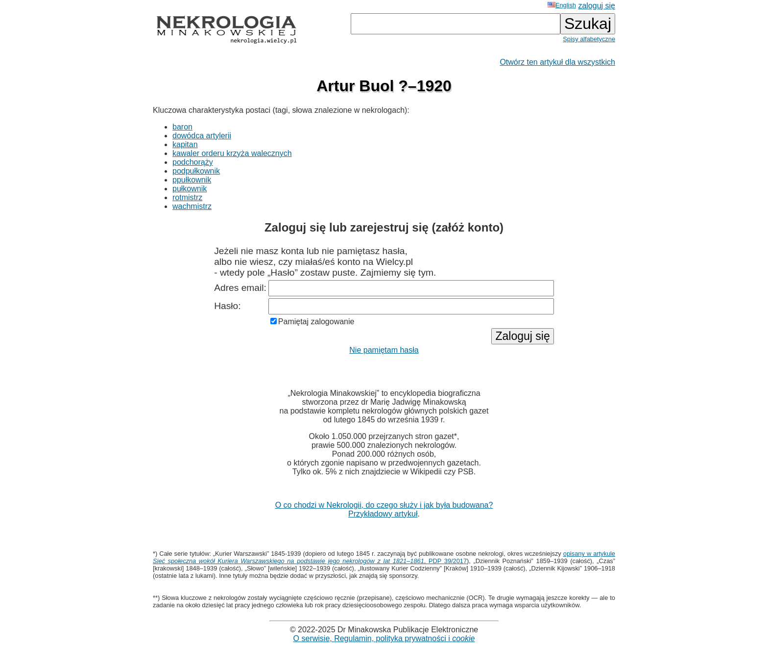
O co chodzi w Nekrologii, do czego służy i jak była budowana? (384, 505)
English (562, 5)
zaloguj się (596, 5)
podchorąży (192, 162)
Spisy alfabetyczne (589, 39)
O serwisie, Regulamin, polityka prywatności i (384, 638)
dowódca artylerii (201, 135)
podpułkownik (196, 171)
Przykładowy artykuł (382, 514)
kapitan (185, 144)
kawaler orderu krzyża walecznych (232, 153)
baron (182, 127)
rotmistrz (187, 197)
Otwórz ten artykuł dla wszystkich (557, 62)
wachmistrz (192, 206)
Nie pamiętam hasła (383, 350)
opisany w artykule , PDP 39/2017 (384, 557)
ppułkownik (191, 180)
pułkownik (189, 188)
